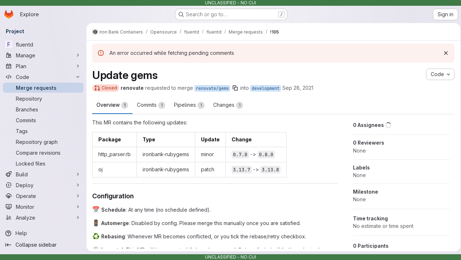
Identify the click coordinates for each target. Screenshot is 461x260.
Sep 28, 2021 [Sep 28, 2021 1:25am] (297, 88)
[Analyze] (43, 217)
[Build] (43, 174)
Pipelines (189, 105)
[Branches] (43, 109)
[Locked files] (43, 163)
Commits (151, 105)
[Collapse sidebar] (43, 245)
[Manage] (43, 55)
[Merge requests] (43, 88)
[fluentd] (43, 44)
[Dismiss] (443, 53)
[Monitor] (43, 207)
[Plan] (43, 66)
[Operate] (43, 196)
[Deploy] (43, 185)
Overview (112, 105)
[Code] (43, 77)
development (265, 88)
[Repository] (43, 98)
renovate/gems (212, 88)
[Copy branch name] (235, 88)
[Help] (43, 233)
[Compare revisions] (43, 152)
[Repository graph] (43, 142)
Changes (228, 105)
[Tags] (43, 131)
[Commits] (43, 120)
